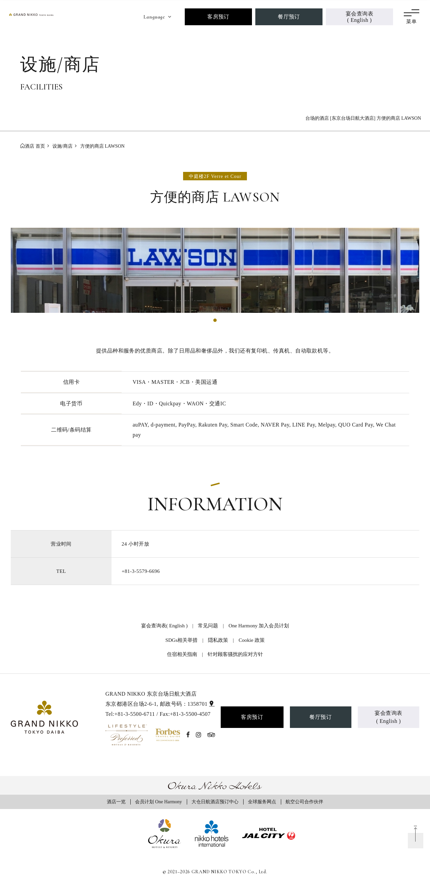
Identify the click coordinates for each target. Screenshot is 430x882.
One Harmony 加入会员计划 (258, 625)
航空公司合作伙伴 (304, 801)
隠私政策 (218, 640)
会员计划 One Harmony (158, 801)
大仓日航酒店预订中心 (215, 801)
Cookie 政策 (252, 640)
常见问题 (208, 625)
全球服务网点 (262, 801)
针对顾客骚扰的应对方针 (235, 654)
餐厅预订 (289, 17)
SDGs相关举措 (181, 640)
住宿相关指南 (182, 654)
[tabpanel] (215, 270)
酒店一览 (116, 801)
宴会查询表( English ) (359, 17)
